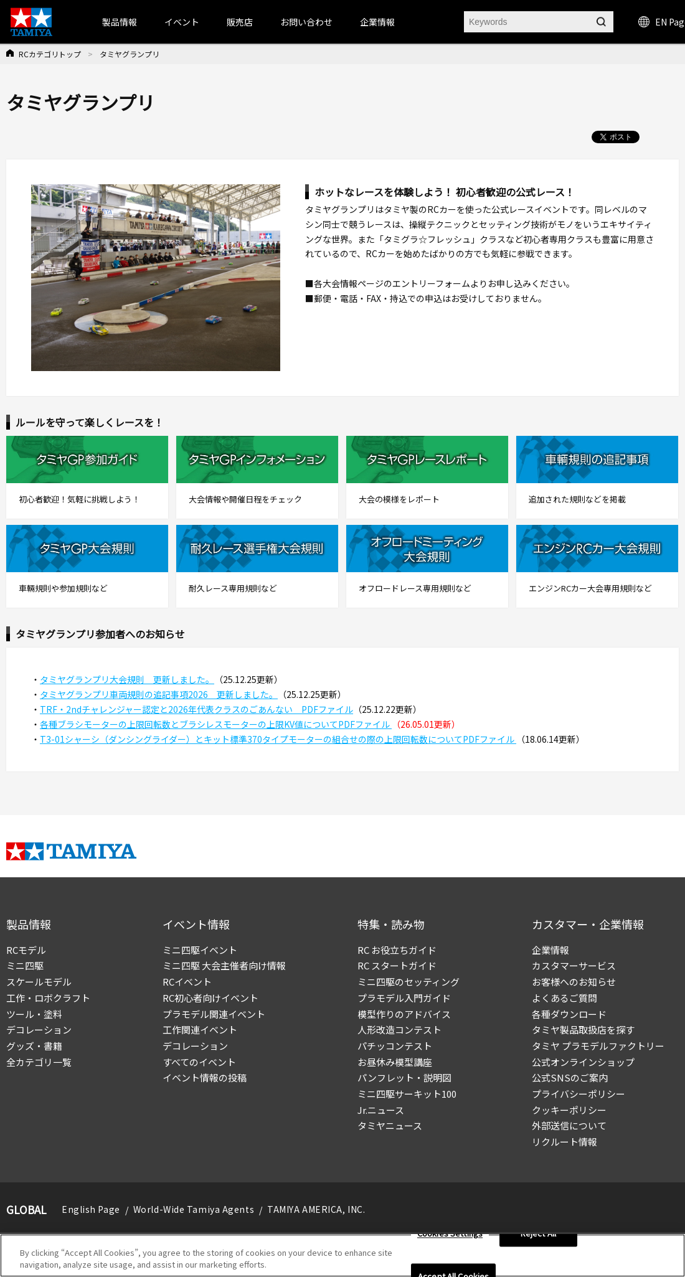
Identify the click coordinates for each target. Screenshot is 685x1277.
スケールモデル (39, 981)
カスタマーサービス (574, 965)
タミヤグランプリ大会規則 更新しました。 (127, 679)
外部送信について (569, 1125)
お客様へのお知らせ (574, 981)
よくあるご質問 (564, 997)
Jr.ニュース (380, 1109)
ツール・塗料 (34, 1013)
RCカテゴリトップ (50, 54)
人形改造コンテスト (399, 1029)
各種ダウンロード (569, 1013)
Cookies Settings (450, 1234)
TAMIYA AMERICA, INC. (316, 1209)
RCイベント (187, 981)
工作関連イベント (200, 1029)
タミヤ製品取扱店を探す (583, 1029)
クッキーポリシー (569, 1109)
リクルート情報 (564, 1141)
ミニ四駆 (25, 965)
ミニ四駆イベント (200, 949)
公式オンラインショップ (583, 1061)
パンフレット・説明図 (404, 1077)
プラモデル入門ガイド (404, 997)
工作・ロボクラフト (48, 997)
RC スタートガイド (397, 965)
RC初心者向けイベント (210, 997)
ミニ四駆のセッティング (408, 981)
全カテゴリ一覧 (39, 1061)
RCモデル (26, 949)
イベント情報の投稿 (205, 1077)
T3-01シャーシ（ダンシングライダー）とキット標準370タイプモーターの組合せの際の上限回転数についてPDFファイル (278, 739)
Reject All (538, 1234)
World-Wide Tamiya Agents (193, 1209)
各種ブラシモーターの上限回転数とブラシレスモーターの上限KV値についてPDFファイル (216, 724)
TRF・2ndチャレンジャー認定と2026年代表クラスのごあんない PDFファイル (196, 709)
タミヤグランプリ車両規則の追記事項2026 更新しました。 (159, 694)
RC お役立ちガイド (397, 949)
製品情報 (119, 22)
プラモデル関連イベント (214, 1013)
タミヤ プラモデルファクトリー (598, 1045)
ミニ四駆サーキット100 (406, 1093)
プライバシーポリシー (578, 1093)
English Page (91, 1209)
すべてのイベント (199, 1061)
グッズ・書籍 (34, 1045)
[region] (342, 1255)
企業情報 (550, 949)
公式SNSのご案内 (570, 1077)
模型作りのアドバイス (404, 1013)
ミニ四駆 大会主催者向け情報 (224, 965)
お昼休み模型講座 (394, 1061)
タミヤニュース (389, 1125)
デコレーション (39, 1029)
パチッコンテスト (394, 1045)
